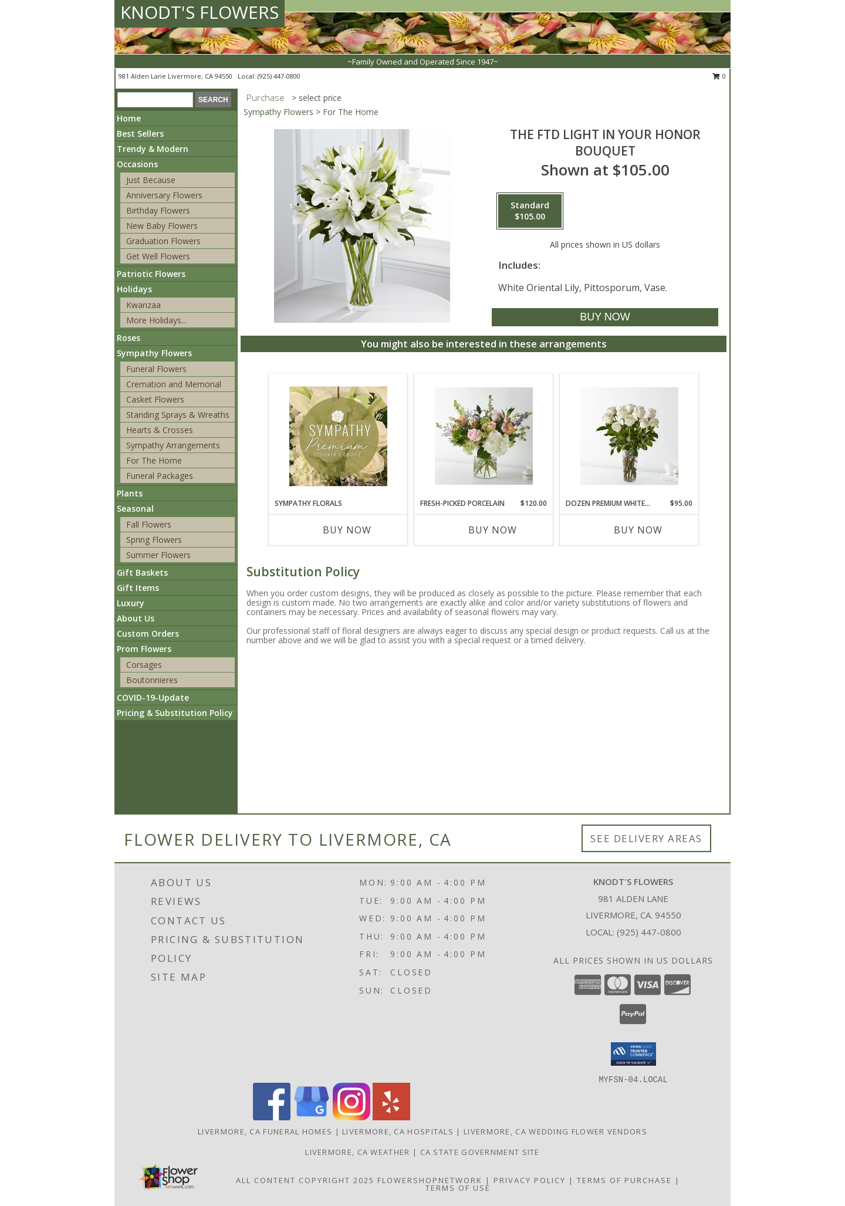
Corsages (144, 664)
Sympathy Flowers (154, 353)
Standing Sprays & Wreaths (177, 414)
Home (129, 118)
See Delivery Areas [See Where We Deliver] (646, 838)
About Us (135, 618)
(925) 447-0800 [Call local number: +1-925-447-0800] (279, 76)
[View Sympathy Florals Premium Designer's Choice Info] (338, 436)
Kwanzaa (143, 304)
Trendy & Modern (152, 148)
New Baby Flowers (162, 225)
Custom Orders (148, 633)
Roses (128, 337)
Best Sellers (140, 133)
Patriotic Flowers (151, 273)
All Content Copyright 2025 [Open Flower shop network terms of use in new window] (305, 1180)
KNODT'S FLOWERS (199, 12)
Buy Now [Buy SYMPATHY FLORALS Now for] (347, 529)
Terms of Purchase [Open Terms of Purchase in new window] (624, 1180)
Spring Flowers (154, 539)
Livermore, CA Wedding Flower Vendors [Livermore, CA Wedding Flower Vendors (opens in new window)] (555, 1131)
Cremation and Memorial (173, 384)
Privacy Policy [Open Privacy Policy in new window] (530, 1180)
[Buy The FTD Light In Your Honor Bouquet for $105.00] (605, 317)
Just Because (150, 179)
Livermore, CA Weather (357, 1152)
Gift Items (138, 587)
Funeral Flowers (156, 368)
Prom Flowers (144, 648)
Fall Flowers (148, 524)
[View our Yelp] (391, 1117)
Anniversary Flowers (164, 195)
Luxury (130, 603)
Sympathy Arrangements (173, 445)
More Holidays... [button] (156, 320)
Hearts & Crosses (159, 429)
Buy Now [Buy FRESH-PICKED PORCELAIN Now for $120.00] (492, 529)
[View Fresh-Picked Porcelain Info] (484, 436)
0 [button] (719, 76)
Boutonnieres (152, 679)
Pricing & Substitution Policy (175, 712)
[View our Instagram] (351, 1117)
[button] (633, 1054)
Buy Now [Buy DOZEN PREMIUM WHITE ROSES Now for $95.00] (638, 529)
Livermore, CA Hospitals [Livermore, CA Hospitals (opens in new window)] (398, 1131)
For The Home (154, 460)
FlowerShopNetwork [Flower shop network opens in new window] (429, 1180)
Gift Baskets (142, 572)
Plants (130, 493)
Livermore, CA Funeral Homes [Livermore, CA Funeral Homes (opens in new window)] (265, 1131)
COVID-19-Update (153, 697)
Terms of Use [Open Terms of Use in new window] (458, 1188)
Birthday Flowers (158, 210)
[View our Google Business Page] (311, 1117)
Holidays (134, 289)
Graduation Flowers (163, 240)
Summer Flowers (158, 554)
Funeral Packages (159, 475)
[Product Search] (155, 99)
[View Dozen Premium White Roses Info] (629, 436)
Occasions (137, 164)
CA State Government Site (480, 1152)
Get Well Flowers (158, 256)
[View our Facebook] (271, 1117)
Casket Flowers (155, 399)
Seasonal (135, 508)
